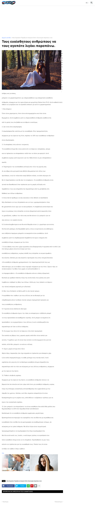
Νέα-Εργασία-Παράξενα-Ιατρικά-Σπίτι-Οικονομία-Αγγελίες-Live (32, 37)
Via (3, 453)
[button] (87, 3)
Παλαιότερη (58, 501)
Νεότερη (5, 501)
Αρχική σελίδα (6, 37)
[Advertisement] (47, 21)
